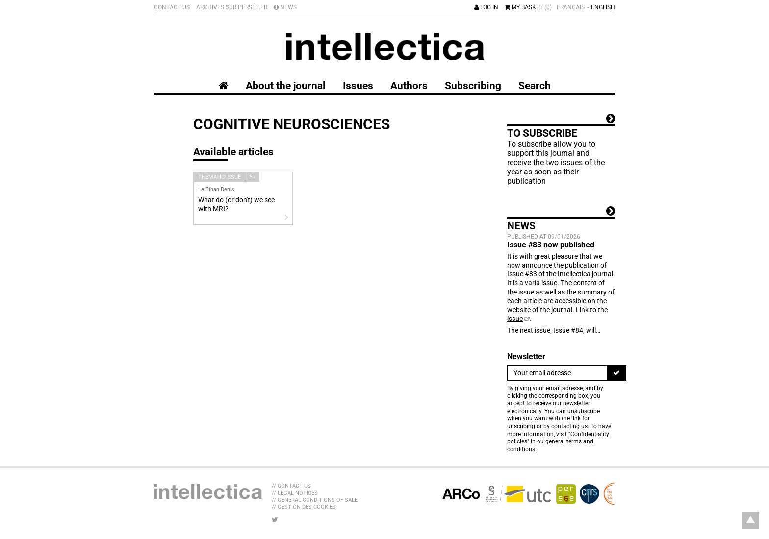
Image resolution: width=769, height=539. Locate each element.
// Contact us (291, 486)
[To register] (616, 373)
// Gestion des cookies (304, 507)
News (285, 7)
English (603, 7)
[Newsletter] (557, 373)
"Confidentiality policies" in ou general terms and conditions (558, 442)
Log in (486, 7)
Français (571, 7)
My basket (528, 7)
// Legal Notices (295, 493)
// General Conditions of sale (315, 500)
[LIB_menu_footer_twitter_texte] (275, 520)
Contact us (172, 7)
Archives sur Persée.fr (231, 7)
